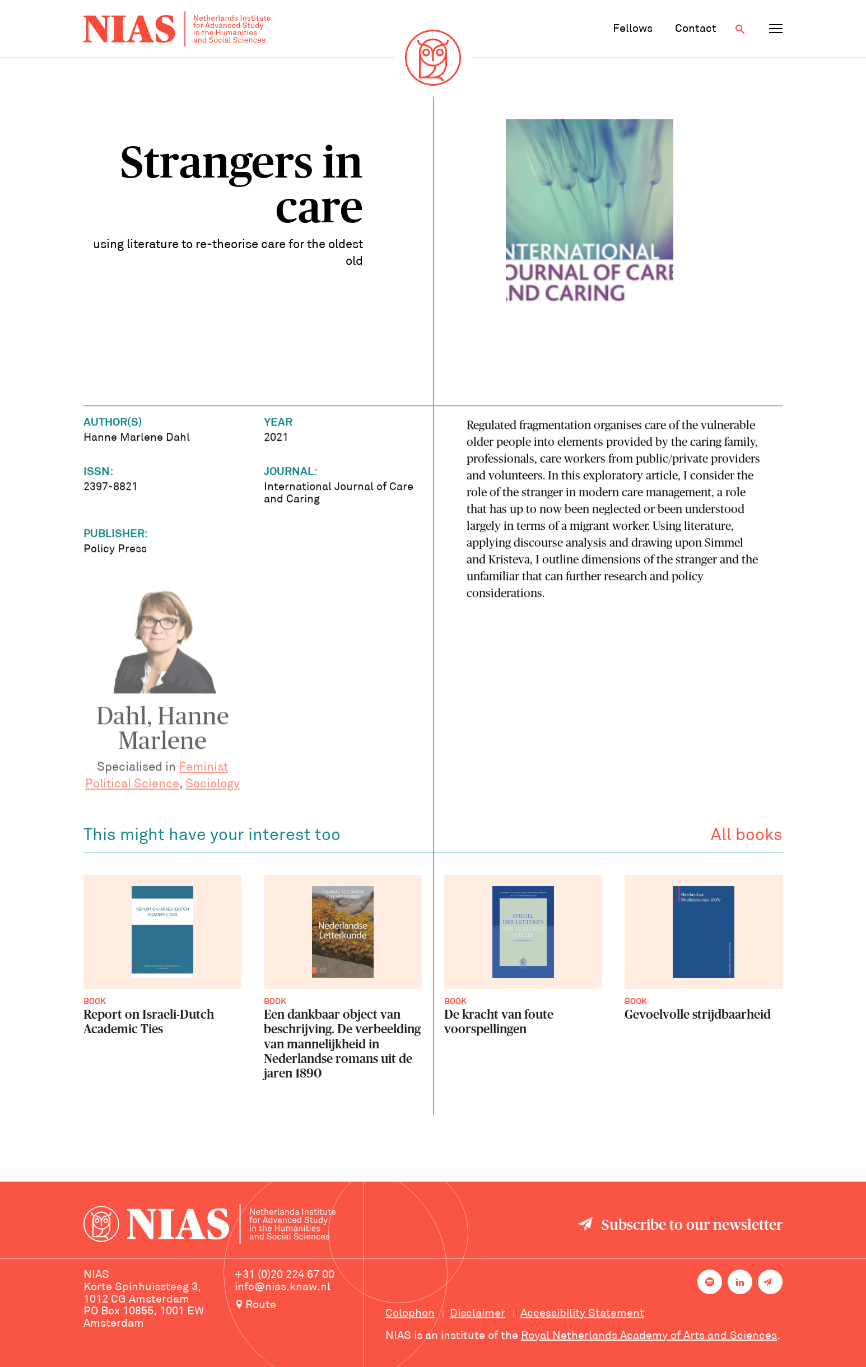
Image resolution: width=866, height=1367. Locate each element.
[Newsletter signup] (770, 1282)
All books (747, 838)
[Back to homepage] (177, 28)
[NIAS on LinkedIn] (740, 1282)
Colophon (410, 1313)
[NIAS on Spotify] (709, 1282)
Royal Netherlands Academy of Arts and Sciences (649, 1336)
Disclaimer (477, 1313)
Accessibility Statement (582, 1313)
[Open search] (740, 29)
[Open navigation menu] (775, 29)
